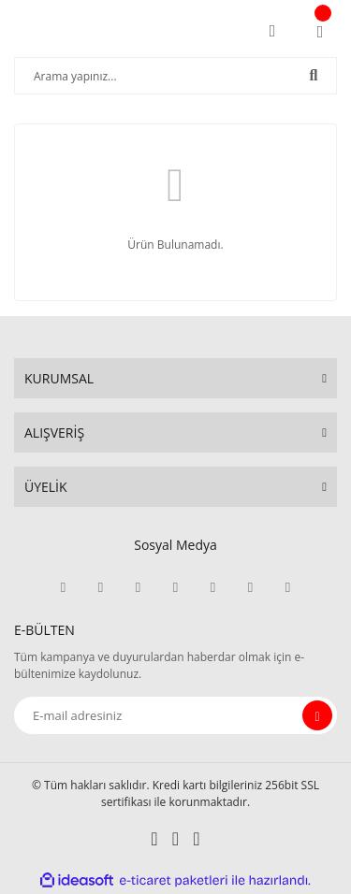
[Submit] (317, 715)
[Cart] (320, 31)
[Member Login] (272, 31)
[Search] (175, 75)
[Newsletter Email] (175, 715)
